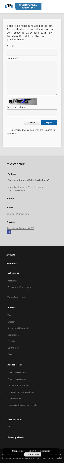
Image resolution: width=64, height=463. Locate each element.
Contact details (15, 398)
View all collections (17, 297)
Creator (11, 321)
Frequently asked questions (21, 391)
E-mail (10, 46)
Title (10, 315)
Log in (10, 426)
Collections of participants (20, 287)
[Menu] (60, 2)
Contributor (13, 347)
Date (10, 354)
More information (42, 451)
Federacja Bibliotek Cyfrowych (22, 404)
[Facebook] (9, 232)
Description (13, 334)
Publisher (12, 341)
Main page (11, 263)
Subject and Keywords (18, 328)
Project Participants (17, 378)
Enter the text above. (18, 107)
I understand (33, 454)
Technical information (18, 385)
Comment (12, 58)
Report (49, 122)
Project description (17, 372)
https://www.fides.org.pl (20, 228)
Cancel (32, 122)
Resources (13, 280)
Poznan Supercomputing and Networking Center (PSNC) (33, 457)
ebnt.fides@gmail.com (18, 213)
